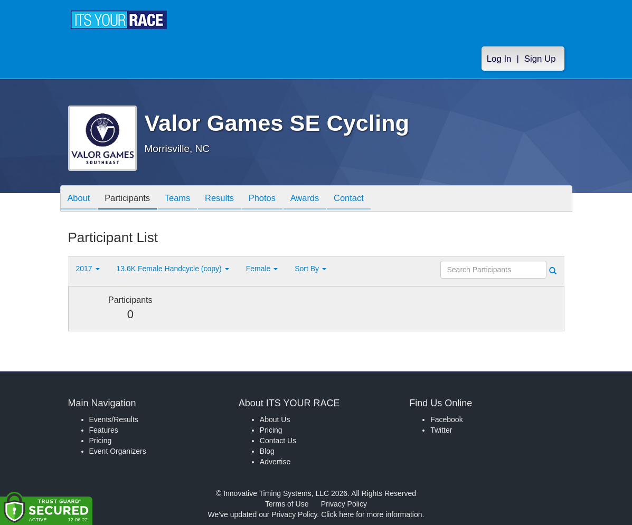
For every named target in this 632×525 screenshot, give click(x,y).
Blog (267, 451)
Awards (320, 199)
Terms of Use (286, 504)
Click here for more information (371, 514)
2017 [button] (88, 268)
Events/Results (113, 419)
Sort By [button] (310, 268)
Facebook (446, 419)
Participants (131, 199)
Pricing (100, 440)
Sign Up (540, 59)
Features (103, 430)
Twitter (441, 430)
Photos (274, 199)
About (80, 199)
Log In (499, 59)
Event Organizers (117, 451)
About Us (275, 419)
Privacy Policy (344, 504)
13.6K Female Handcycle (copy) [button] (173, 268)
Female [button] (262, 268)
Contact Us (278, 440)
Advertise (275, 461)
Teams (184, 199)
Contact (367, 199)
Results (229, 199)
